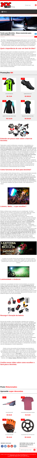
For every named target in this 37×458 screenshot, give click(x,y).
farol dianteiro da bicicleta (13, 40)
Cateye (14, 358)
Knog (10, 358)
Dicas (5, 15)
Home (1, 15)
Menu (4, 11)
